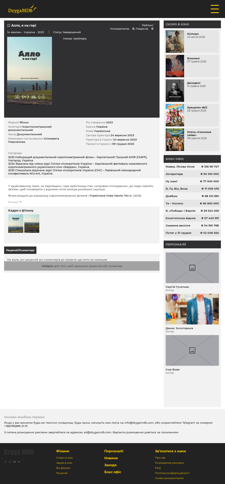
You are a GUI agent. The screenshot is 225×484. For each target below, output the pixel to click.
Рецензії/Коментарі (20, 250)
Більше (13, 202)
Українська (102, 131)
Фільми (62, 451)
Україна (29, 32)
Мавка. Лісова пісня (180, 166)
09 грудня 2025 (123, 143)
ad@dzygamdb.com (97, 432)
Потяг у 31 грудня (178, 232)
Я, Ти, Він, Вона (177, 188)
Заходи (110, 465)
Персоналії (176, 244)
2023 (109, 122)
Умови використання (169, 478)
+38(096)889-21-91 (16, 426)
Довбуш (172, 196)
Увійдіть (47, 266)
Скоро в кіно (177, 24)
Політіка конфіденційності (172, 473)
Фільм (24, 122)
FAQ (158, 467)
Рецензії (62, 473)
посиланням (169, 432)
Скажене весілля (178, 225)
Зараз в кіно (64, 462)
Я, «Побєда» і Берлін (181, 210)
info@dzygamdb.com (139, 422)
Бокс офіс (175, 159)
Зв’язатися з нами (170, 451)
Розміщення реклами (169, 462)
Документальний (29, 134)
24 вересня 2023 (122, 135)
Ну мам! (171, 181)
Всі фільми (63, 467)
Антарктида (174, 174)
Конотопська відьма (181, 218)
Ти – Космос (174, 203)
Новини (111, 458)
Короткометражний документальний (30, 128)
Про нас (160, 457)
